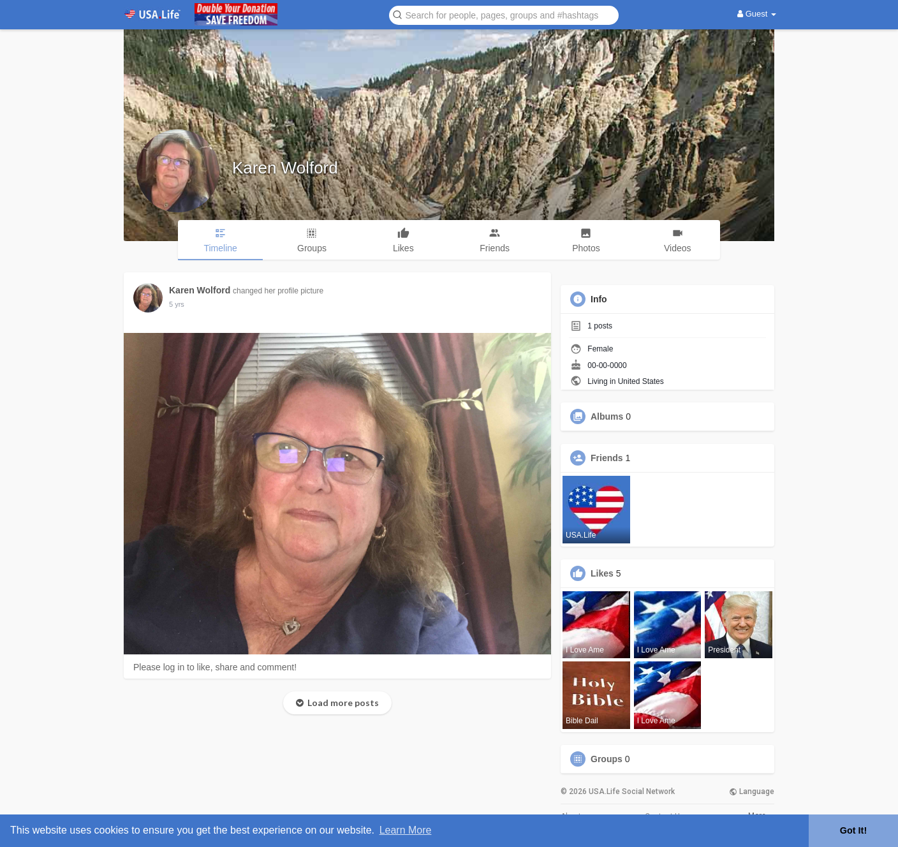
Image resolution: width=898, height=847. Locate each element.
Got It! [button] (853, 830)
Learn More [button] (405, 830)
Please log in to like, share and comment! (215, 667)
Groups (606, 759)
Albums (607, 416)
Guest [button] (756, 13)
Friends (607, 458)
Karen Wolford (285, 167)
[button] (504, 14)
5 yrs (176, 304)
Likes (602, 573)
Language (751, 791)
